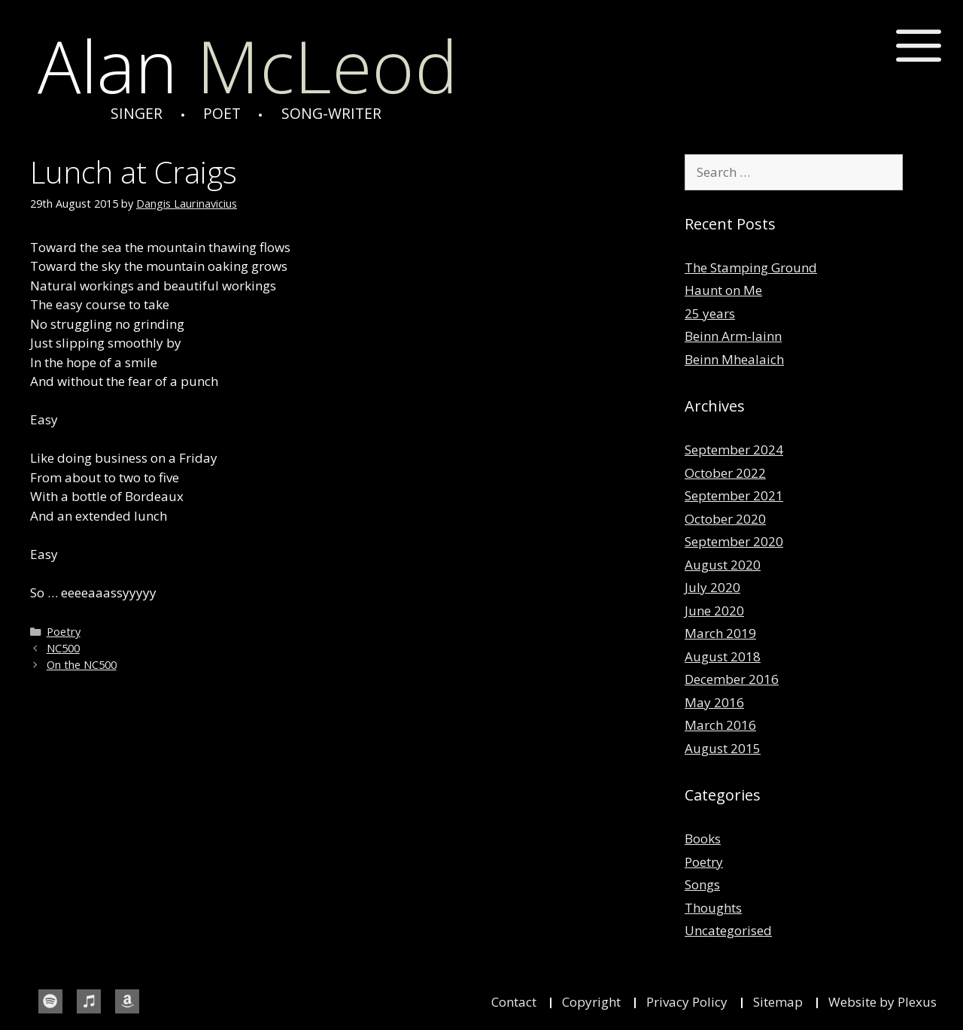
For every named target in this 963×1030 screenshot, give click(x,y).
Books (703, 838)
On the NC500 (82, 665)
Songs (702, 884)
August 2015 (723, 748)
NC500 (63, 648)
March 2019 (720, 633)
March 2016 (720, 725)
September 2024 (734, 449)
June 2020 (714, 610)
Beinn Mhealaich (734, 359)
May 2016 (714, 702)
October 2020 (725, 518)
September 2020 (734, 541)
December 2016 (732, 679)
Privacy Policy (687, 1001)
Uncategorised (728, 930)
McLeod (247, 66)
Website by (863, 1001)
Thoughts (713, 907)
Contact (513, 1001)
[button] (919, 46)
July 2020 (712, 587)
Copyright (591, 1001)
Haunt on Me (723, 290)
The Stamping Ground (751, 267)
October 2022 (725, 473)
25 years (710, 313)
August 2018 (723, 656)
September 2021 (734, 495)
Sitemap (778, 1001)
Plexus (917, 1001)
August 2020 (723, 564)
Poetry (64, 631)
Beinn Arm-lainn (733, 336)
